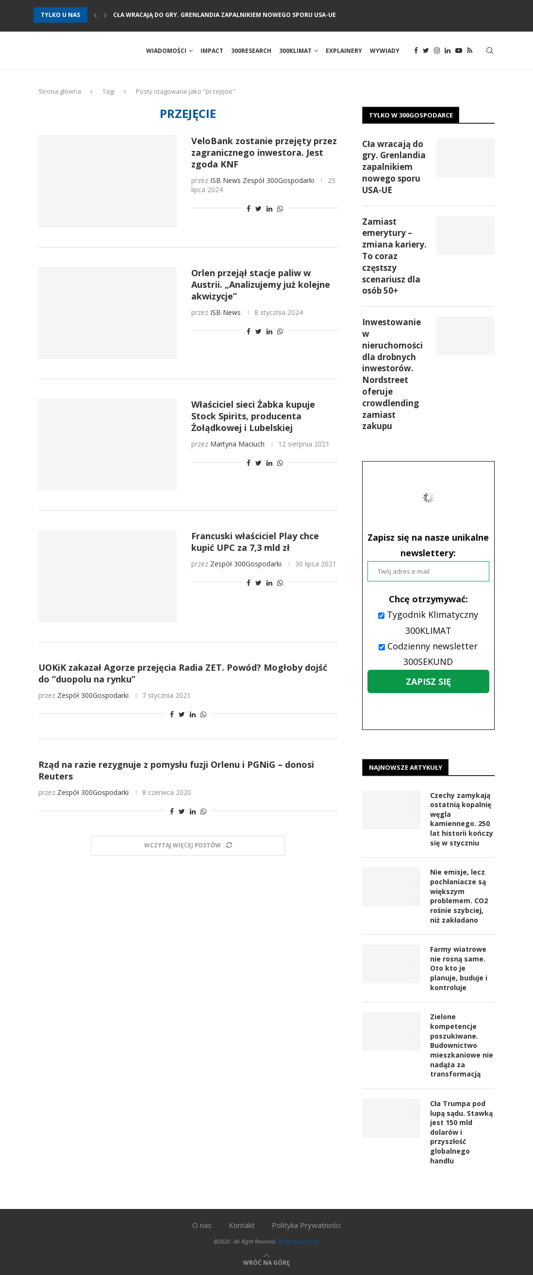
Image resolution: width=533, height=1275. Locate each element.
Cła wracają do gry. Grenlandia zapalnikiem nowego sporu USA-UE (224, 15)
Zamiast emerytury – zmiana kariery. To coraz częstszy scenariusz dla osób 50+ (394, 256)
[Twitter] (426, 51)
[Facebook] (416, 51)
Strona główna (59, 91)
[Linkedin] (447, 51)
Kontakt (242, 1224)
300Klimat (295, 51)
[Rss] (469, 51)
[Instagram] (437, 51)
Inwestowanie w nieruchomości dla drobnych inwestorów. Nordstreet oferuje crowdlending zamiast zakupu (392, 374)
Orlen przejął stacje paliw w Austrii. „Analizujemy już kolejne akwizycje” (260, 284)
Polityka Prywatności (306, 1224)
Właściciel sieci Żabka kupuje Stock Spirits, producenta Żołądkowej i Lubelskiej (253, 415)
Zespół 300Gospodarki (278, 180)
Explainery (344, 51)
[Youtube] (458, 51)
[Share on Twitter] (258, 209)
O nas (202, 1224)
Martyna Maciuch (237, 443)
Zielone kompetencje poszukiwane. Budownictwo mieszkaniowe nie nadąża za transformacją (461, 1045)
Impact (211, 51)
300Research (251, 51)
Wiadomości (166, 51)
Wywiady (385, 51)
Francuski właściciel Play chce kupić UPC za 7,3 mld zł (255, 542)
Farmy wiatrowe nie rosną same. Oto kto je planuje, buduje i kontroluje (458, 968)
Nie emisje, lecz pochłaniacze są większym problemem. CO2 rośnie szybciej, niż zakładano (459, 896)
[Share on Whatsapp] (280, 209)
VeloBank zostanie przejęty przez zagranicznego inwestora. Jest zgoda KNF (264, 152)
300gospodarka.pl (298, 1240)
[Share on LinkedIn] (269, 209)
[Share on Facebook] (248, 209)
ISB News (225, 180)
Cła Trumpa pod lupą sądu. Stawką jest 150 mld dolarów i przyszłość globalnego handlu (461, 1131)
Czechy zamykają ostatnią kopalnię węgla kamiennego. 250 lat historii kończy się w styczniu (461, 819)
